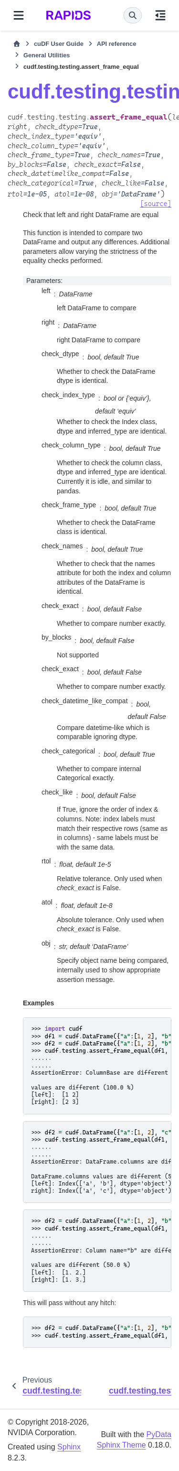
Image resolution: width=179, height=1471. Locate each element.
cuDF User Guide (59, 43)
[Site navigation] (19, 15)
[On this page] (160, 15)
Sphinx (69, 1447)
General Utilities (46, 55)
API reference (117, 43)
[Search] (133, 15)
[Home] (17, 44)
